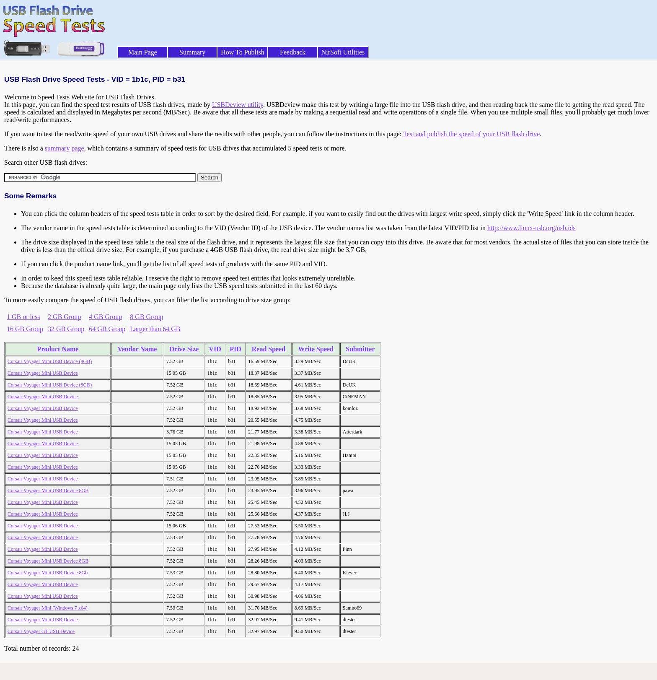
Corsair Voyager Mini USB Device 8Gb (48, 573)
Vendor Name (137, 349)
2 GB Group (64, 316)
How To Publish (242, 52)
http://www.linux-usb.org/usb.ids (531, 227)
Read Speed (268, 349)
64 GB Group (107, 328)
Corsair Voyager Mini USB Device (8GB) (50, 361)
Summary (192, 52)
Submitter (360, 349)
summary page (64, 148)
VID (215, 349)
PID (235, 349)
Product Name (58, 349)
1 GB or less (23, 316)
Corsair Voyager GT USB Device (41, 631)
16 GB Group (25, 328)
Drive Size (184, 349)
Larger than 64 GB (155, 328)
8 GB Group (146, 316)
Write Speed (316, 349)
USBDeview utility (237, 104)
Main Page (142, 52)
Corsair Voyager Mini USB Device (43, 373)
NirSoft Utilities (343, 52)
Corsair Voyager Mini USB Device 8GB (48, 490)
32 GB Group (66, 328)
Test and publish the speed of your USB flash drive (471, 134)
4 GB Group (105, 316)
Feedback (292, 52)
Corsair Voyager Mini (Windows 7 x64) (48, 608)
